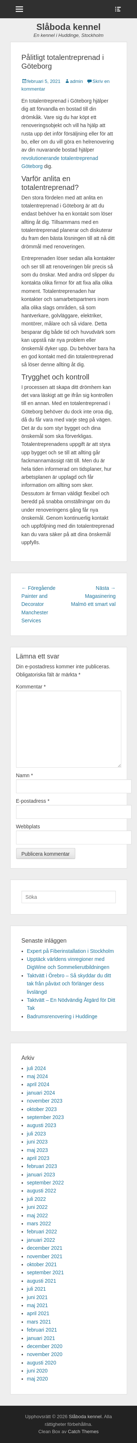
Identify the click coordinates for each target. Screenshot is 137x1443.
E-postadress (33, 801)
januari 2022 (41, 1240)
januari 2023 (41, 1174)
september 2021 (45, 1272)
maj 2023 (37, 1150)
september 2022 (45, 1183)
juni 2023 (37, 1142)
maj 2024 (37, 1076)
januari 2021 (41, 1338)
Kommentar (31, 687)
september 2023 (45, 1117)
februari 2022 (42, 1231)
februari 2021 (42, 1330)
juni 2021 (37, 1297)
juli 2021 (36, 1289)
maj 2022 (37, 1215)
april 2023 (38, 1158)
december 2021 (44, 1248)
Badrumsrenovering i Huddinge (62, 1016)
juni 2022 (37, 1207)
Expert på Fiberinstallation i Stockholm (70, 951)
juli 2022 (36, 1199)
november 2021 (44, 1256)
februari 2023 (42, 1166)
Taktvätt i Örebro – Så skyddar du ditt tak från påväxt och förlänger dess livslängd (69, 984)
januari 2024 (41, 1093)
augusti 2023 (41, 1125)
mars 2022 (39, 1223)
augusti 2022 (41, 1191)
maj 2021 (37, 1305)
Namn (24, 775)
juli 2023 (36, 1134)
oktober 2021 (42, 1264)
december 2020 (44, 1346)
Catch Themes (83, 1431)
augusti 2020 (41, 1363)
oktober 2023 (42, 1109)
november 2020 (44, 1354)
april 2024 (38, 1084)
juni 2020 (37, 1371)
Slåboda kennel (68, 27)
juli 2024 (36, 1068)
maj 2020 (37, 1379)
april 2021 (38, 1313)
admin (76, 81)
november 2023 (44, 1101)
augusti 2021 (41, 1281)
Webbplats (28, 826)
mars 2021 (39, 1322)
